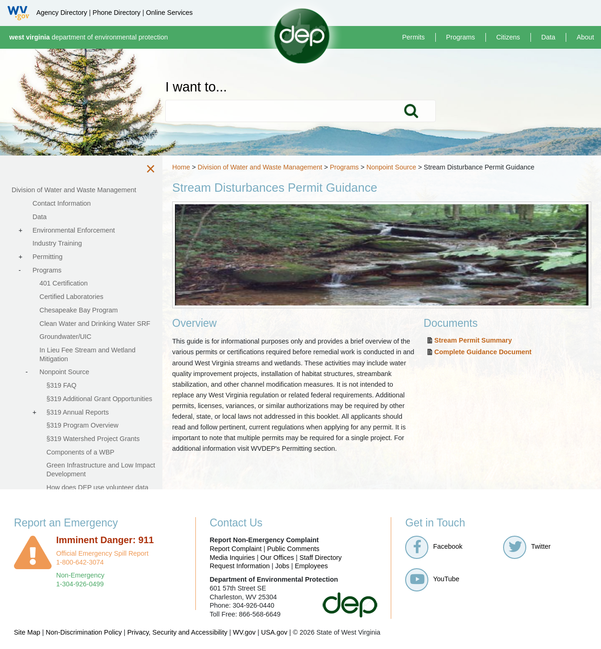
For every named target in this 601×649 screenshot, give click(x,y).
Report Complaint (236, 548)
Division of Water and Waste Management (260, 167)
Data (548, 37)
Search (411, 111)
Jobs (282, 566)
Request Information (240, 566)
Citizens (508, 37)
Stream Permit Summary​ (473, 340)
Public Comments (293, 548)
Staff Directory (320, 557)
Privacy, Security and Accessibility (177, 632)
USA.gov (274, 632)
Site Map (27, 632)
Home (181, 167)
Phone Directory (117, 12)
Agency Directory (61, 12)
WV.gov (244, 632)
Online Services (169, 12)
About (585, 37)
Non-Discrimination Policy (84, 632)
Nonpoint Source (391, 167)
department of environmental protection (88, 37)
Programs (460, 37)
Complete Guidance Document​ (483, 352)
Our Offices (277, 557)
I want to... (196, 87)
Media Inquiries (232, 557)
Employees (311, 566)
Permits (413, 37)
